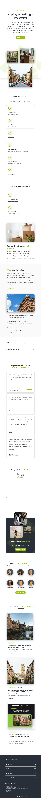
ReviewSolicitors (19, 317)
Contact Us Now (20, 549)
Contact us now (20, 37)
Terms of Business (8, 790)
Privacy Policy (7, 791)
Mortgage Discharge (12, 349)
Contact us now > (20, 592)
